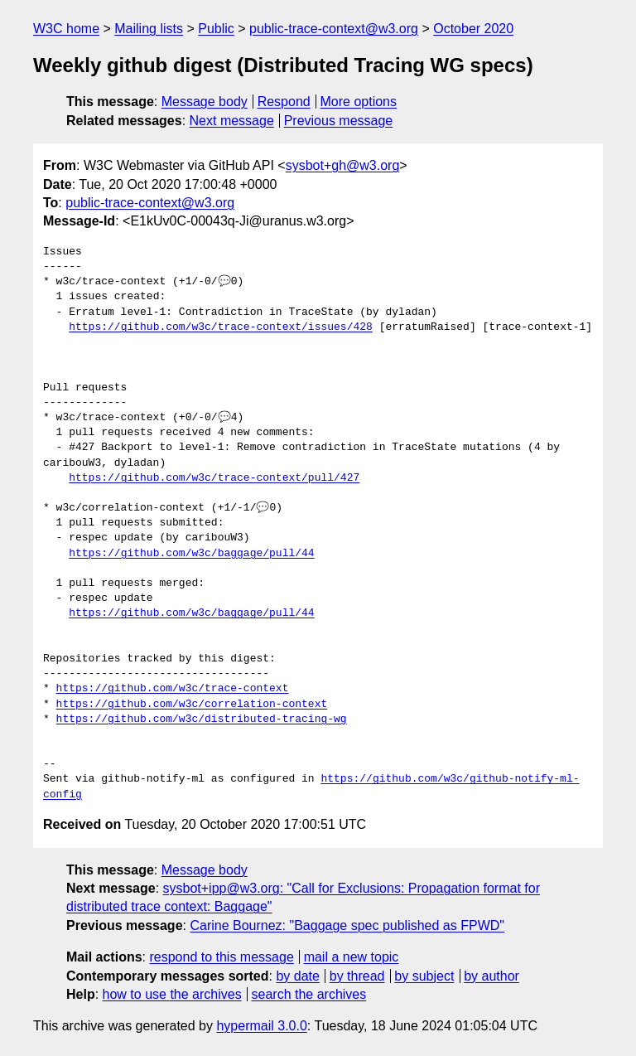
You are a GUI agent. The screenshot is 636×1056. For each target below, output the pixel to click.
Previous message (338, 121)
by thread (357, 976)
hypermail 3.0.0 (261, 1026)
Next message (232, 121)
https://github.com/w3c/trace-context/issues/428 (221, 327)
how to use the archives (172, 994)
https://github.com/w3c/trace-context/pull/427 (214, 478)
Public (216, 29)
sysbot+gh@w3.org (343, 165)
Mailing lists (148, 29)
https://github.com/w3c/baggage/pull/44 (191, 553)
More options (359, 101)
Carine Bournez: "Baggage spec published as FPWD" (347, 925)
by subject (424, 976)
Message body (204, 101)
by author (491, 976)
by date (297, 976)
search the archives (309, 994)
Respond (284, 101)
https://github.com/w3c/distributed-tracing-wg (201, 719)
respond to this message (221, 957)
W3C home (66, 29)
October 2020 (473, 29)
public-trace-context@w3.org (333, 29)
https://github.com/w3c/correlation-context (192, 704)
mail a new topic (351, 957)
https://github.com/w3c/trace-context (172, 688)
